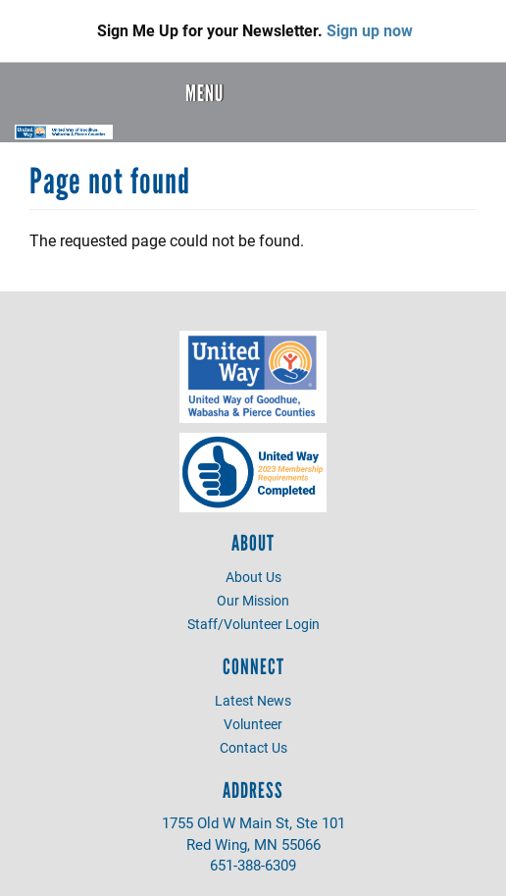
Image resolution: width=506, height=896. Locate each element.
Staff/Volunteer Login (253, 623)
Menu (204, 93)
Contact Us (253, 747)
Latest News (253, 700)
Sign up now (370, 30)
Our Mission (253, 600)
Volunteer (253, 723)
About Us (253, 576)
